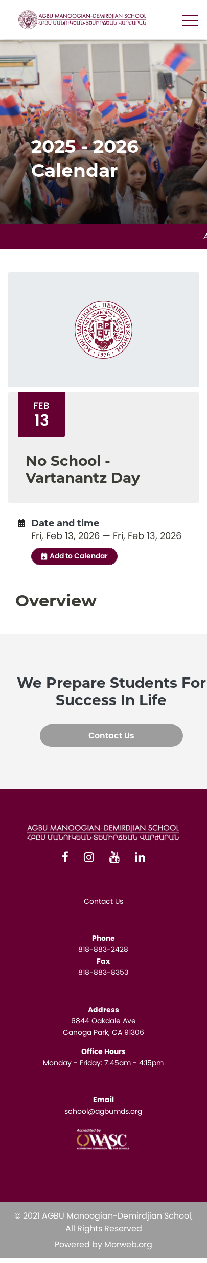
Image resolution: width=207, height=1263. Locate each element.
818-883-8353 (103, 972)
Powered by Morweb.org (103, 1244)
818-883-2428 (103, 949)
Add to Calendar (74, 556)
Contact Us (111, 735)
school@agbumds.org (103, 1111)
